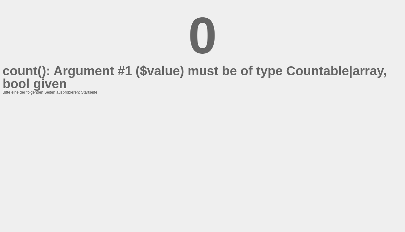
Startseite (89, 92)
